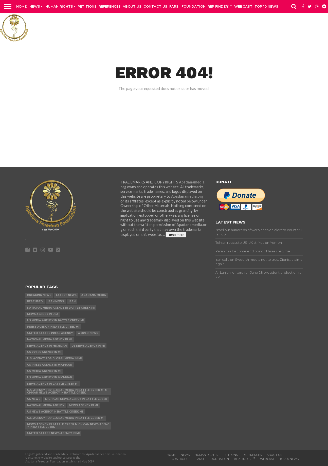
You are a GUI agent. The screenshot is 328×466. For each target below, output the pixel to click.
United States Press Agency (50, 333)
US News (33, 399)
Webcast (243, 6)
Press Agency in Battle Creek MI (53, 326)
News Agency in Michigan (47, 345)
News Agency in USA (42, 314)
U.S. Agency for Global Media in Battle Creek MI (65, 418)
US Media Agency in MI (44, 371)
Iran (72, 301)
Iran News (56, 301)
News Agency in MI (83, 405)
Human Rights (59, 6)
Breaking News (39, 295)
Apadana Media (93, 295)
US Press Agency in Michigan (49, 364)
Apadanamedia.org (187, 196)
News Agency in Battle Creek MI (52, 383)
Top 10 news (266, 6)
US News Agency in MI (88, 345)
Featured (35, 301)
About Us (132, 6)
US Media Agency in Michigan (49, 377)
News (34, 6)
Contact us (155, 6)
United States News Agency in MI (53, 433)
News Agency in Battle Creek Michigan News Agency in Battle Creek (68, 425)
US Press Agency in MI (44, 352)
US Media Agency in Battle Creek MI (55, 320)
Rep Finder (220, 6)
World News (88, 333)
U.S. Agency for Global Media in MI (54, 358)
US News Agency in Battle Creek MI (55, 411)
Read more (176, 235)
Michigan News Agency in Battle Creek (76, 399)
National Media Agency (45, 405)
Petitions (87, 6)
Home (21, 6)
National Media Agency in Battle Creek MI (61, 307)
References (110, 6)
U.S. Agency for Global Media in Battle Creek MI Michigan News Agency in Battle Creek (67, 391)
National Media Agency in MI (49, 339)
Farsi (174, 6)
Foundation (193, 6)
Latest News (66, 295)
